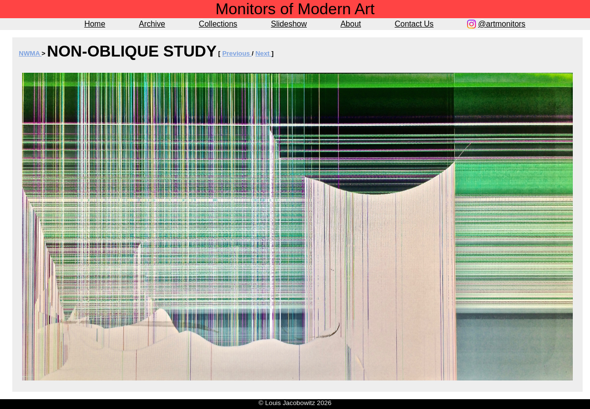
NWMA (30, 53)
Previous (237, 53)
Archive (152, 24)
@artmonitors (501, 24)
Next (263, 53)
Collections (218, 24)
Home (94, 24)
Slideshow (289, 24)
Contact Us (414, 24)
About (350, 24)
